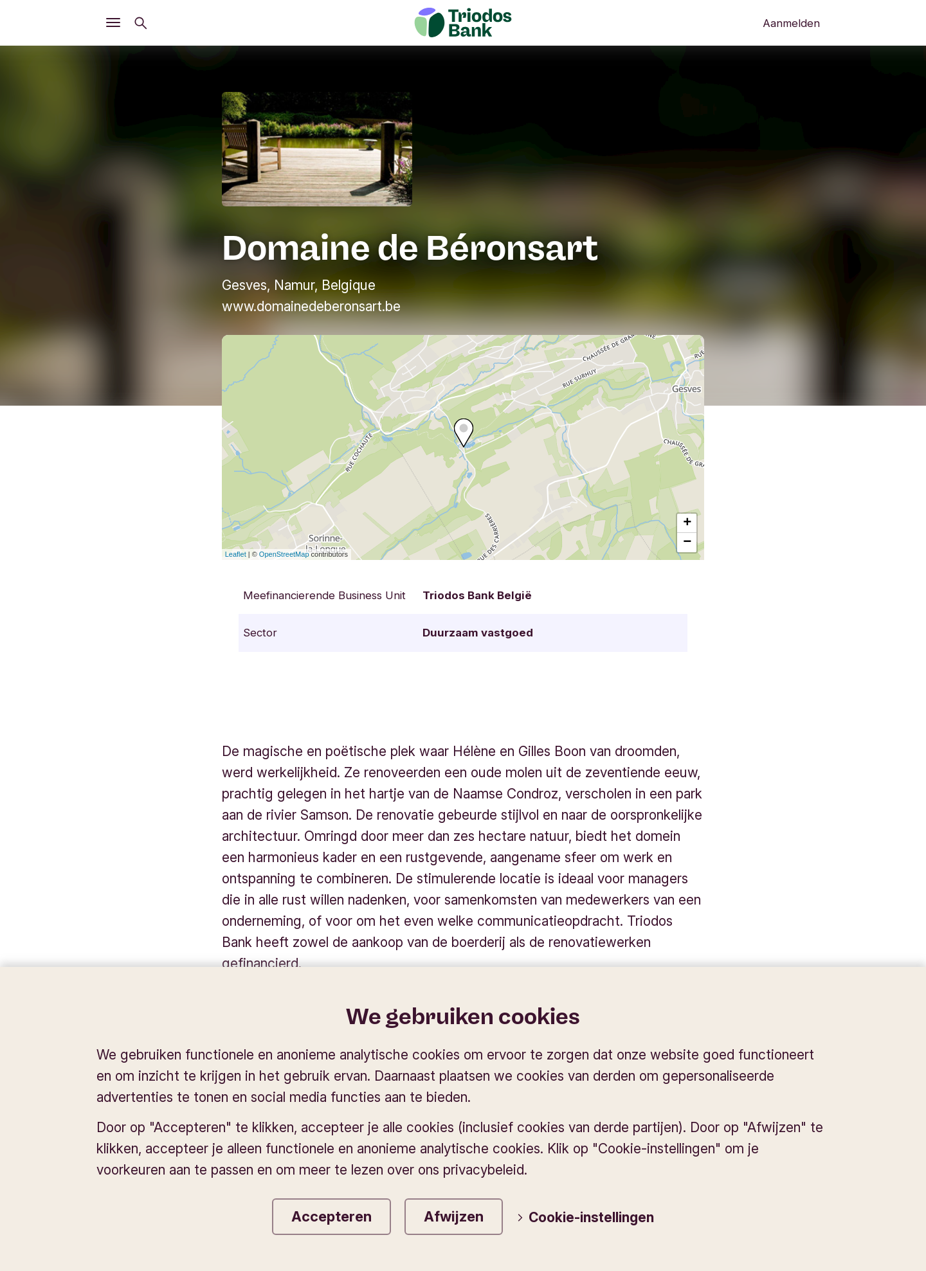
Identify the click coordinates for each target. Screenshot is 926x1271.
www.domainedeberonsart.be (311, 306)
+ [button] (687, 523)
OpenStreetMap (284, 554)
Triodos (131, 1082)
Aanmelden (791, 23)
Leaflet (235, 554)
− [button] (687, 542)
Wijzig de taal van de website (735, 1081)
